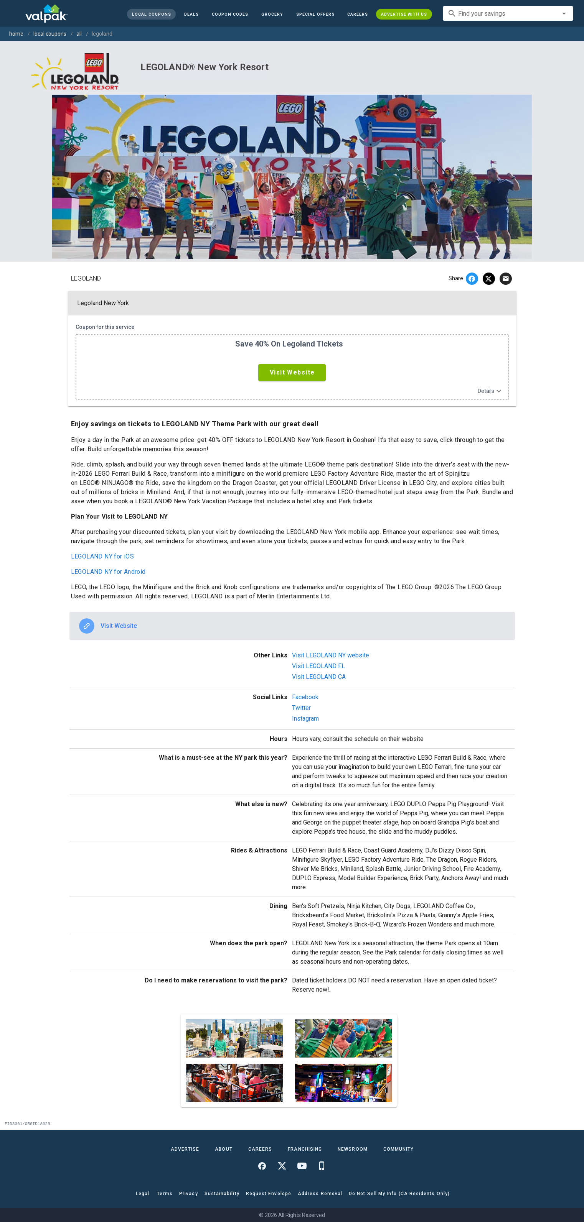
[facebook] (472, 279)
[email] (506, 279)
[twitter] (489, 279)
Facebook (305, 697)
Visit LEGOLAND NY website (330, 655)
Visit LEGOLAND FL (318, 666)
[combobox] (508, 13)
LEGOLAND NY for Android (108, 571)
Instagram (305, 718)
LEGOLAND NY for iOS (102, 556)
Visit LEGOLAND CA (319, 676)
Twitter (301, 707)
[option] (292, 626)
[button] (315, 14)
